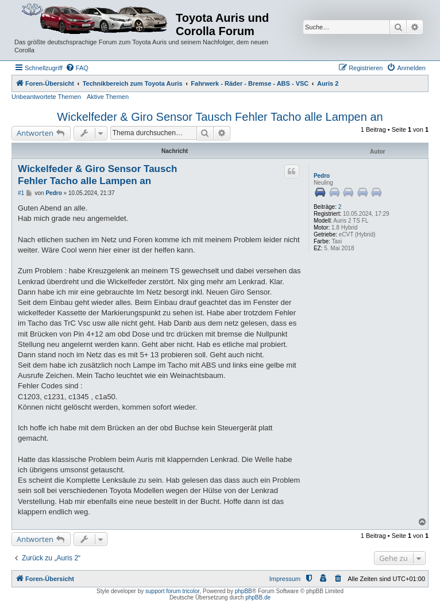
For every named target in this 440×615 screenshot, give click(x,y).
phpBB (243, 591)
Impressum (284, 578)
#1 (21, 193)
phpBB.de (258, 597)
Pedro (322, 176)
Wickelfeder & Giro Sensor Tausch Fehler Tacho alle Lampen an (220, 116)
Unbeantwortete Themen (46, 96)
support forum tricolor (172, 591)
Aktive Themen (108, 96)
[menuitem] (76, 68)
